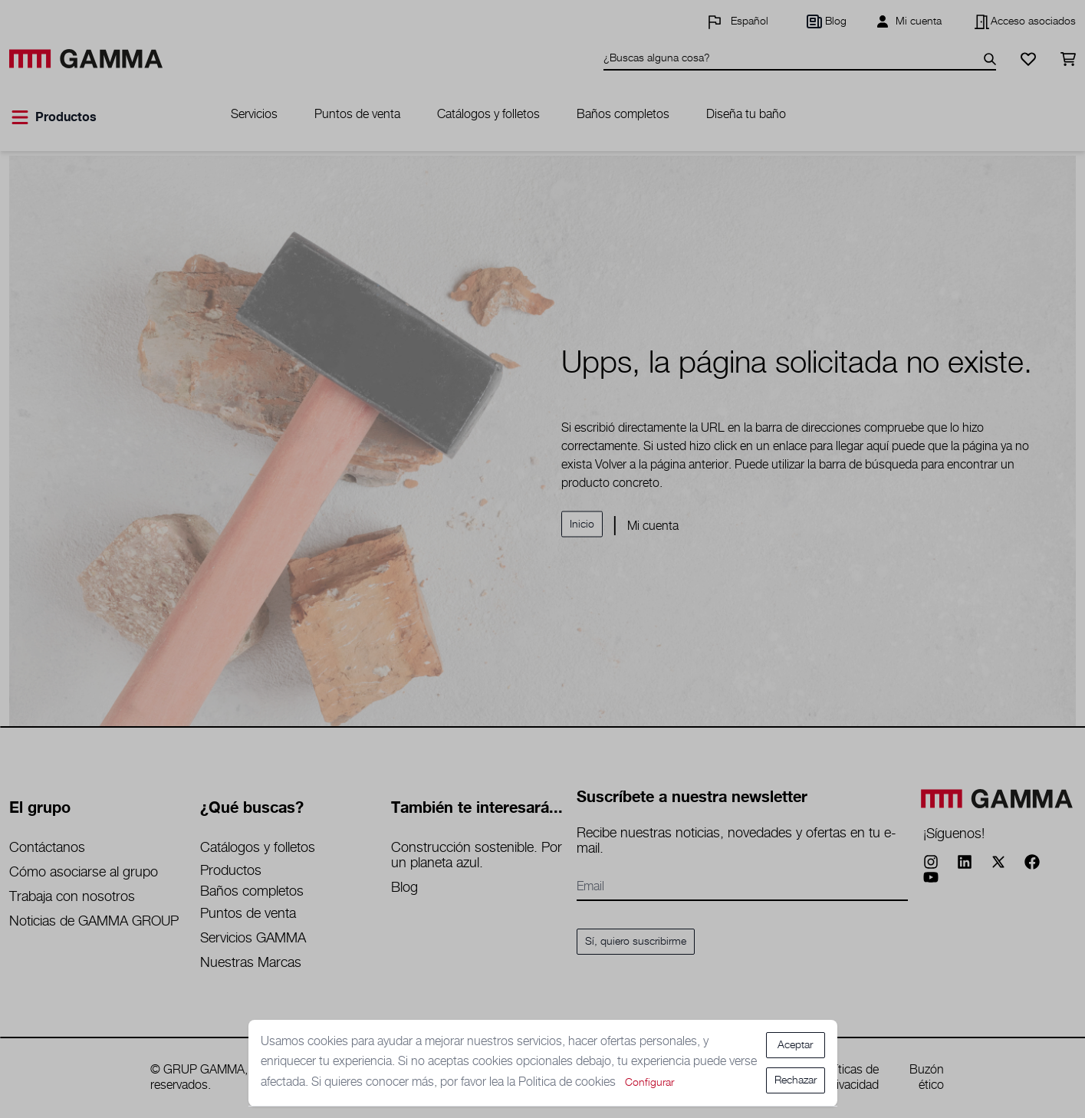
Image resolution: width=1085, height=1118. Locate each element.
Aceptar (795, 1045)
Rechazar (795, 1080)
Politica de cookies (568, 1082)
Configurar (649, 1082)
